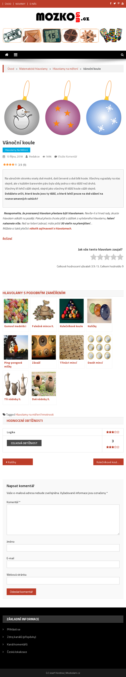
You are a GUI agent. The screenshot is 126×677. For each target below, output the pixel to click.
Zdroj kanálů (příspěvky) (21, 637)
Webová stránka (16, 574)
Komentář (13, 502)
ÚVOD (8, 4)
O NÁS (33, 4)
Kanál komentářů (17, 644)
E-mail (10, 558)
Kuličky (12, 462)
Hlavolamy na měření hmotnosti (35, 414)
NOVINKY (20, 4)
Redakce (34, 156)
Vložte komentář (67, 156)
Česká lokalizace (17, 652)
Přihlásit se (13, 629)
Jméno (11, 541)
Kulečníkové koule (108, 462)
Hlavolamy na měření (16, 150)
